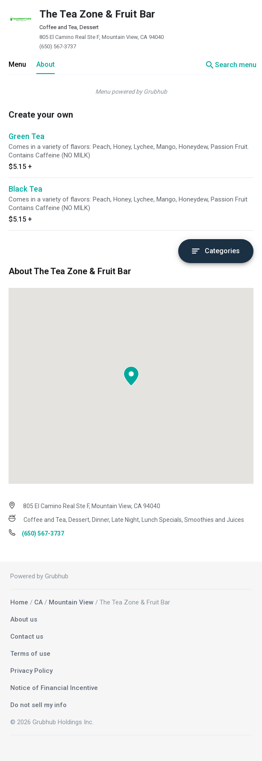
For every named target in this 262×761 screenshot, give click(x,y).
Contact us (26, 636)
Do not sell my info (38, 705)
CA (38, 602)
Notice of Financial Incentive (54, 688)
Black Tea (25, 188)
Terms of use (30, 653)
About (45, 64)
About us (23, 619)
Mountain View (71, 602)
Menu (17, 64)
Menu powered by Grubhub (131, 91)
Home (19, 602)
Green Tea (26, 136)
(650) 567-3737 (57, 46)
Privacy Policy (31, 671)
